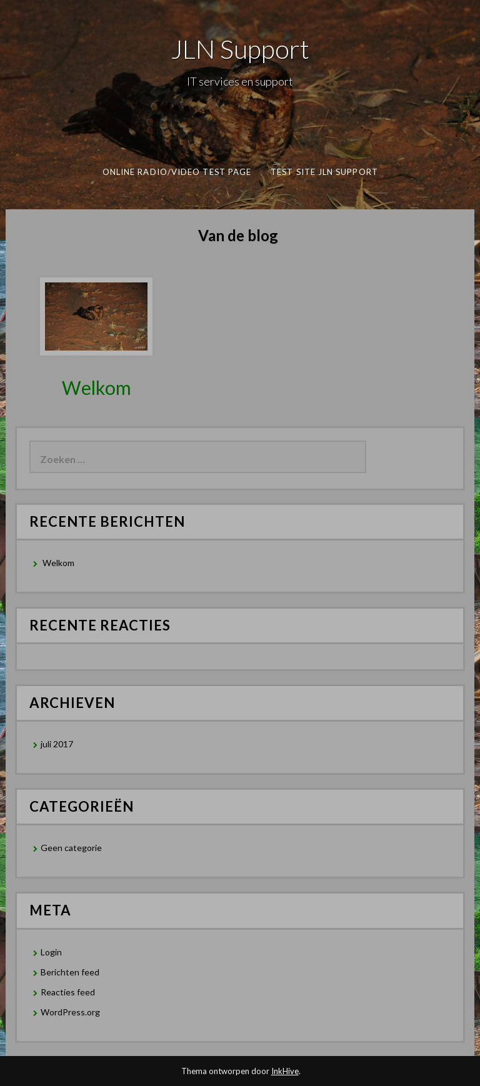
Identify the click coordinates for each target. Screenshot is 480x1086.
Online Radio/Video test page (176, 172)
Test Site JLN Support (324, 172)
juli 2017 (57, 744)
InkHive (285, 1071)
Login (51, 952)
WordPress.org (70, 1012)
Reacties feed (68, 992)
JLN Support (240, 48)
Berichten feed (70, 972)
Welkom (96, 387)
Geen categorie (71, 847)
